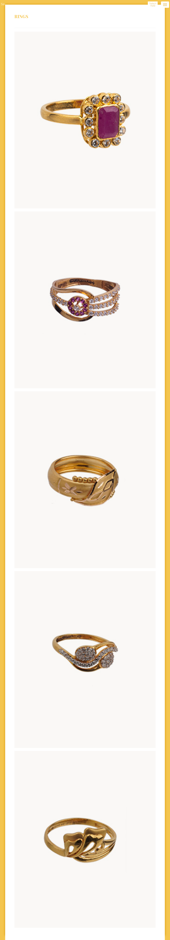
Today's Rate (152, 4)
